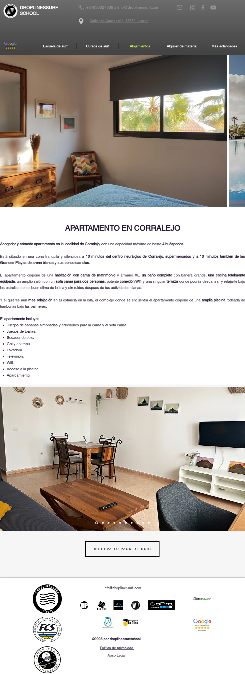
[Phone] (81, 7)
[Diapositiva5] (120, 523)
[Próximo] (238, 459)
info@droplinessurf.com (138, 7)
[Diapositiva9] (143, 523)
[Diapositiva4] (114, 523)
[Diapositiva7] (131, 523)
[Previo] (7, 459)
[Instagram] (192, 7)
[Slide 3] (96, 522)
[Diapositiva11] (149, 523)
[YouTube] (213, 7)
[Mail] (179, 7)
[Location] (81, 21)
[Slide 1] (109, 523)
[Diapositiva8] (137, 523)
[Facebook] (203, 7)
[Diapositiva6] (126, 523)
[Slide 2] (103, 523)
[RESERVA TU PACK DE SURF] (122, 549)
